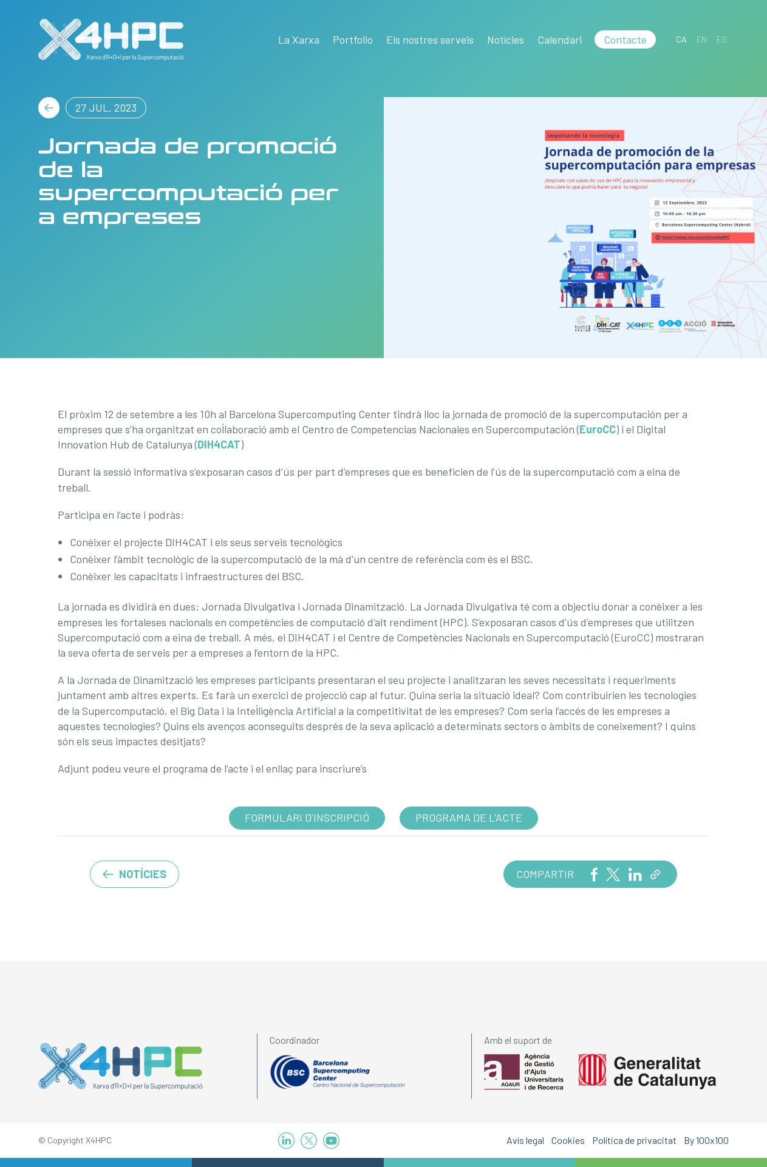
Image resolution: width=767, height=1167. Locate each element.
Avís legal (525, 1140)
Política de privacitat (634, 1140)
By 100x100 (706, 1140)
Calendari (559, 39)
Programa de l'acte (468, 817)
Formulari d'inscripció (307, 817)
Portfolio (353, 39)
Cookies (568, 1140)
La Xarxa (298, 39)
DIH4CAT (218, 444)
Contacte (625, 39)
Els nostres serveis (430, 39)
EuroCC (597, 429)
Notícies (505, 39)
